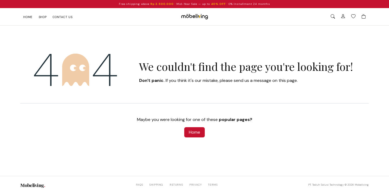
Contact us (63, 17)
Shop (43, 17)
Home (27, 17)
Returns (176, 184)
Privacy (195, 184)
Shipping (156, 184)
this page (288, 80)
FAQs (139, 184)
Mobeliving (32, 185)
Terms (212, 184)
